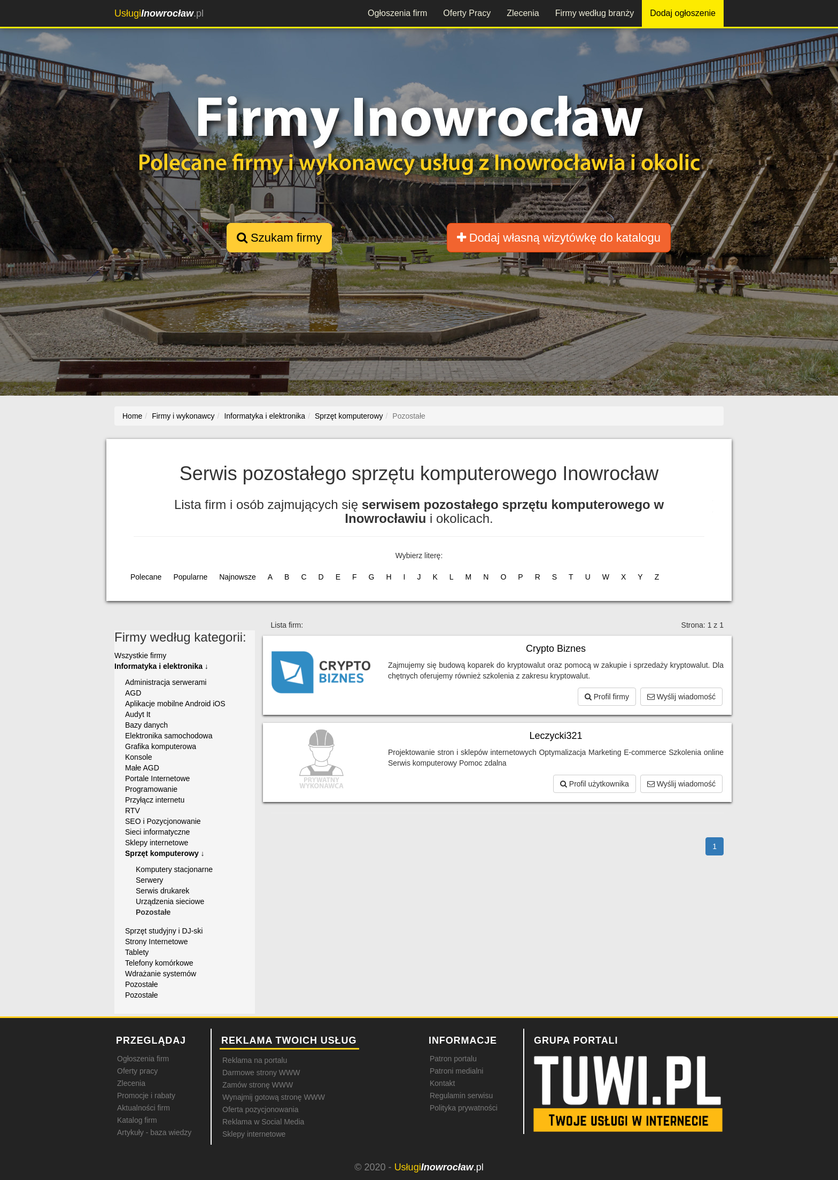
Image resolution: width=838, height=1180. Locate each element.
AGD (133, 693)
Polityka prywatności (464, 1108)
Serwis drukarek (162, 890)
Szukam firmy (279, 237)
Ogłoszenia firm (397, 13)
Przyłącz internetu (154, 800)
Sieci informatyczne (157, 832)
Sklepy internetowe (156, 842)
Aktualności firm (143, 1108)
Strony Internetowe (156, 941)
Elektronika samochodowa (168, 735)
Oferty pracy (137, 1071)
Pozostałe (141, 984)
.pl (159, 13)
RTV (132, 810)
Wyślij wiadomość (681, 696)
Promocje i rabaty (146, 1095)
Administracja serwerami (165, 682)
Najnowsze (237, 577)
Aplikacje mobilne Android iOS (175, 703)
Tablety (137, 952)
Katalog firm (137, 1120)
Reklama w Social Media (263, 1121)
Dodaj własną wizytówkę (559, 237)
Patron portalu (453, 1058)
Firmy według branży (594, 13)
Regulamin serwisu (461, 1095)
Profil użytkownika (594, 784)
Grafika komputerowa (160, 746)
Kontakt (442, 1083)
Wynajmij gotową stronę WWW (273, 1097)
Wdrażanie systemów (160, 973)
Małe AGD (142, 767)
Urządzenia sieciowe (170, 901)
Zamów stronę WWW (257, 1085)
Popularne (190, 577)
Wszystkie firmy (140, 655)
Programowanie (151, 789)
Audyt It (137, 714)
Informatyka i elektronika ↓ (161, 666)
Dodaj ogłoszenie (683, 13)
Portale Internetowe (157, 778)
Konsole (138, 757)
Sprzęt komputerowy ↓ (165, 853)
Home (132, 416)
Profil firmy (607, 696)
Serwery (149, 880)
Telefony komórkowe (159, 963)
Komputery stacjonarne (174, 869)
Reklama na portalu (254, 1060)
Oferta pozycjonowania (260, 1109)
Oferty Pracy (467, 13)
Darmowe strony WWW (261, 1072)
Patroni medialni (456, 1071)
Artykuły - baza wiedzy (154, 1132)
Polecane (145, 577)
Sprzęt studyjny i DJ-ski (164, 931)
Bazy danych (146, 725)
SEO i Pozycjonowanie (163, 821)
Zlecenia (523, 13)
